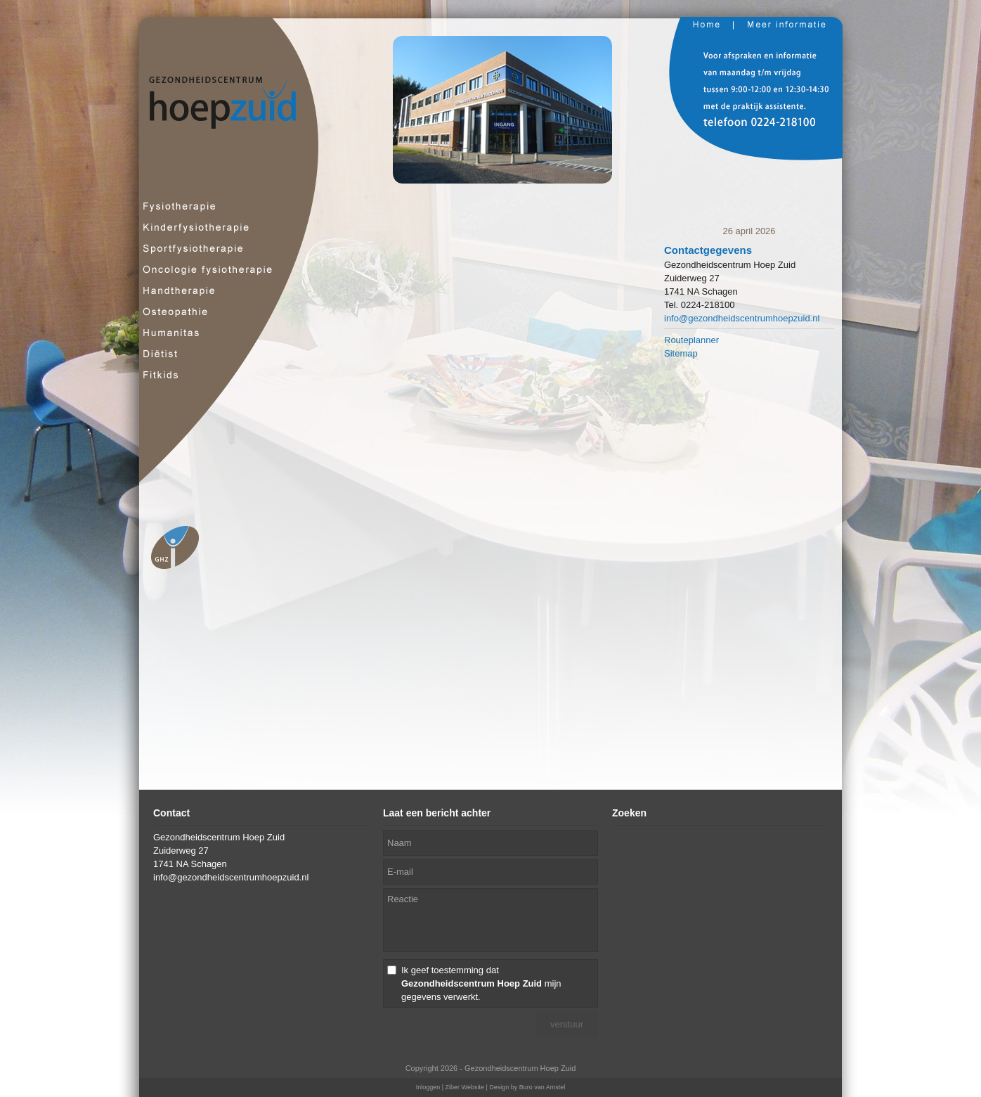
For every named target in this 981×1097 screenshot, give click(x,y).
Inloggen (428, 1087)
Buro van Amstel (542, 1087)
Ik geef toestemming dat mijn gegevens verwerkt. (481, 983)
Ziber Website (465, 1087)
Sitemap (681, 353)
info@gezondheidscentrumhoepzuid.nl (741, 318)
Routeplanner (691, 340)
